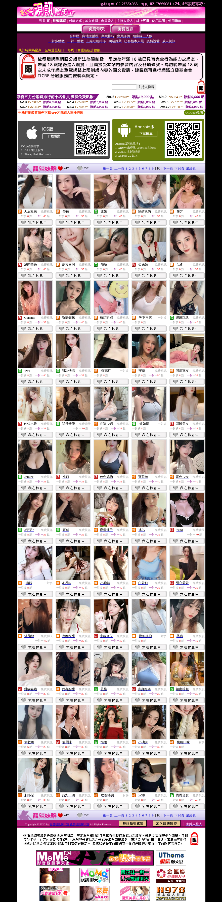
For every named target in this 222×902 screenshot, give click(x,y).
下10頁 (179, 168)
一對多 (162, 317)
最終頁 (191, 168)
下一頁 (168, 168)
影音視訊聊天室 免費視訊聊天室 (69, 824)
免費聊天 (85, 424)
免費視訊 (47, 211)
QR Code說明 (194, 112)
